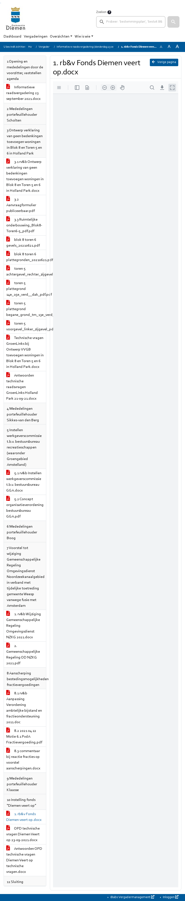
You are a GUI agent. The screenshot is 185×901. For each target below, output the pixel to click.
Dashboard (12, 36)
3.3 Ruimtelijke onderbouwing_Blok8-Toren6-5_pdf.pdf (24, 225)
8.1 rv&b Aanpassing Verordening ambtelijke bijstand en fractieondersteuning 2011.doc (24, 707)
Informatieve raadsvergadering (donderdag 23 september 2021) (94, 46)
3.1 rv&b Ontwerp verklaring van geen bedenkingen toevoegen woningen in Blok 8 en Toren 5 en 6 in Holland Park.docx (25, 176)
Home (31, 46)
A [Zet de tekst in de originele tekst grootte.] (161, 47)
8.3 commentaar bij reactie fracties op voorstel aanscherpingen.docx (23, 759)
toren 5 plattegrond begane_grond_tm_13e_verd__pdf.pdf (26, 309)
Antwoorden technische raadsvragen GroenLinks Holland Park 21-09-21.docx (22, 387)
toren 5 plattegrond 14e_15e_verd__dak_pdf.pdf (26, 289)
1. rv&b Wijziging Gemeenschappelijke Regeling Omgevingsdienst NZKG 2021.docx (23, 625)
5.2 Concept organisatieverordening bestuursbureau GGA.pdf (25, 507)
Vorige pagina (164, 62)
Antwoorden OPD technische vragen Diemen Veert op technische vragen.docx (24, 860)
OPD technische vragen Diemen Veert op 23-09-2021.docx (23, 834)
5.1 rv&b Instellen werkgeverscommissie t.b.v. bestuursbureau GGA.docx (23, 481)
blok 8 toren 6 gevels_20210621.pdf (23, 243)
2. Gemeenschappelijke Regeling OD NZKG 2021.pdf (23, 654)
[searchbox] (130, 22)
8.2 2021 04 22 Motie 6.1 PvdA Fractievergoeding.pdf (24, 736)
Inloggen (170, 897)
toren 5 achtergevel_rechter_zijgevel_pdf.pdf (26, 271)
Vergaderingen (35, 36)
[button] (173, 22)
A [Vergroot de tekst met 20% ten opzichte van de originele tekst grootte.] (169, 47)
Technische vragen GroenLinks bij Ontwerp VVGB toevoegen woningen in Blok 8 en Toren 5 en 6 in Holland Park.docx (25, 352)
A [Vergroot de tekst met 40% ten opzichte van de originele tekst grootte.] (177, 47)
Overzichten (59, 36)
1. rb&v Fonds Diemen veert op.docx (23, 817)
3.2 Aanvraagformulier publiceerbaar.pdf (21, 205)
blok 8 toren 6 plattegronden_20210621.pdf (26, 257)
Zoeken (101, 12)
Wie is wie (82, 36)
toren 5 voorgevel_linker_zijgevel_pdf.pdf (26, 326)
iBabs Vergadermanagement (132, 897)
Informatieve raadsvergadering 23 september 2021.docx (23, 93)
